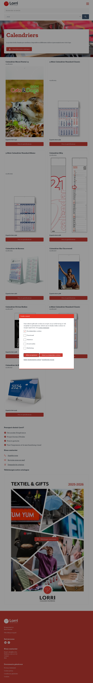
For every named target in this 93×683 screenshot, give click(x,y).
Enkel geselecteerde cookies (32, 359)
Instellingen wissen (48, 359)
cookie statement (43, 328)
